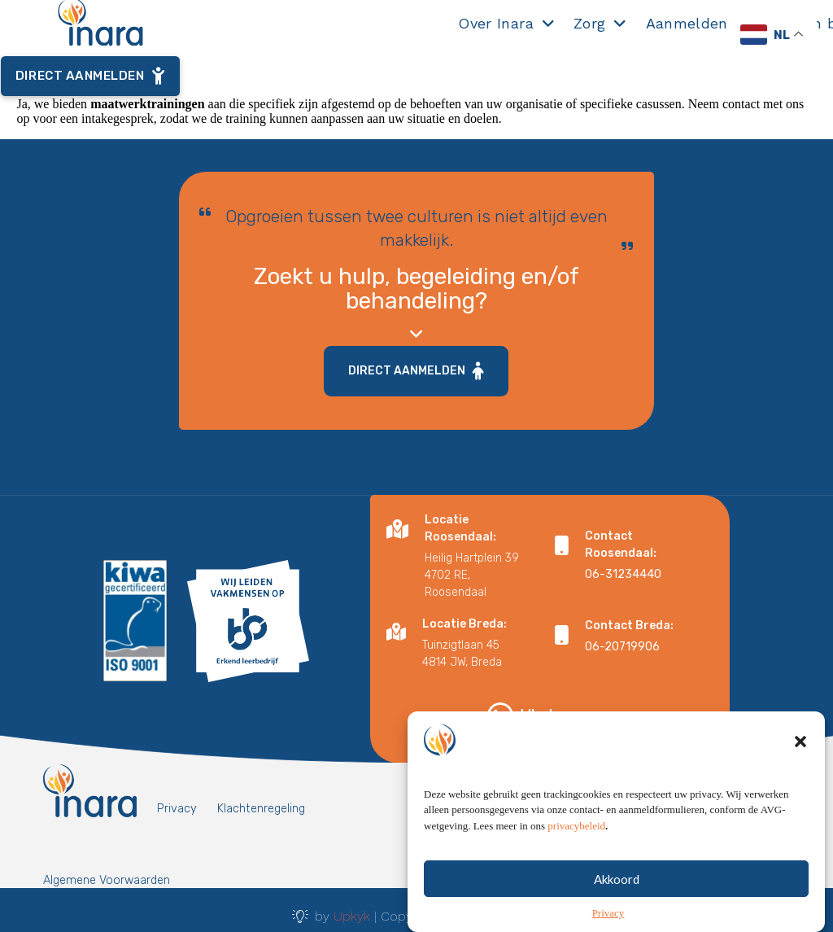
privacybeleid (576, 836)
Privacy (608, 924)
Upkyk (352, 916)
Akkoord (616, 889)
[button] (800, 752)
